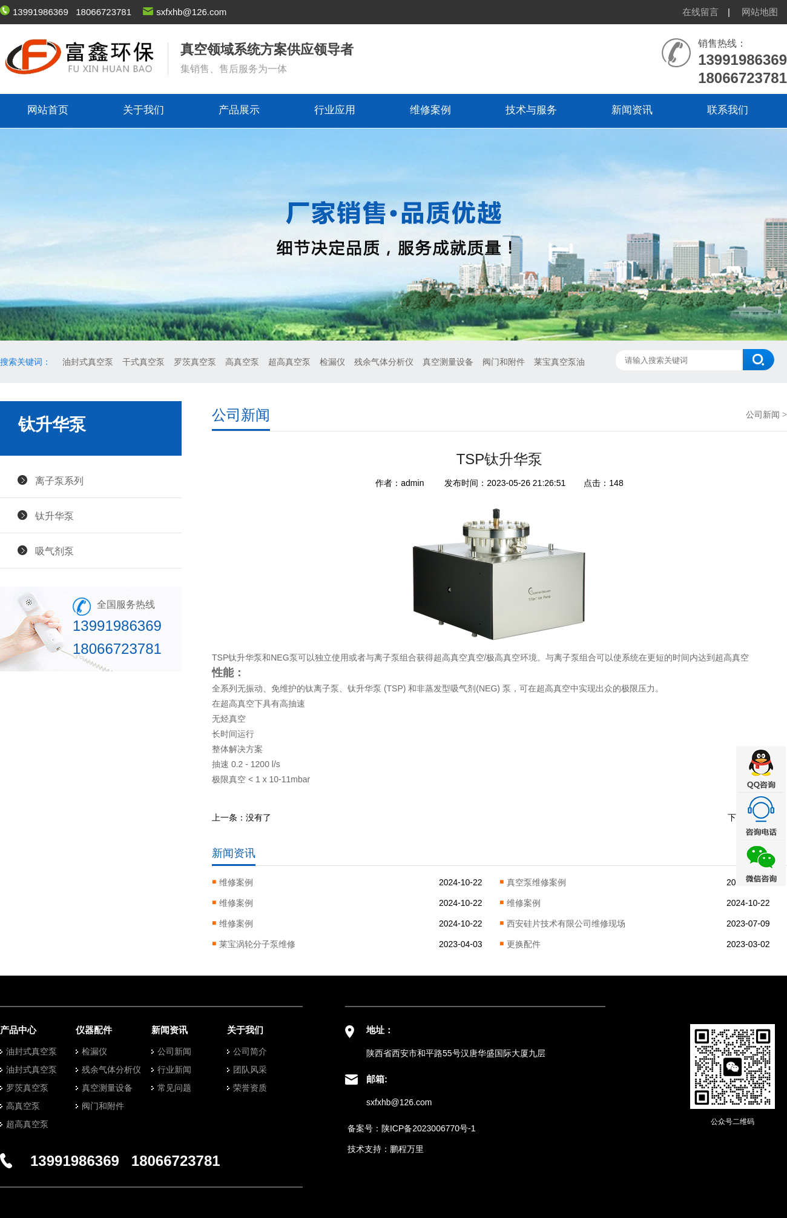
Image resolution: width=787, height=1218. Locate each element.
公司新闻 (763, 414)
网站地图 (760, 12)
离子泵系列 (59, 480)
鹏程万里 (407, 1149)
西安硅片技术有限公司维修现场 (566, 923)
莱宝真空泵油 (559, 362)
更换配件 (524, 944)
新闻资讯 (632, 110)
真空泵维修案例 (536, 882)
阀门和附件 (503, 362)
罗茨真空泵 (195, 362)
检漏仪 (332, 362)
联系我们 (727, 110)
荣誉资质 (250, 1087)
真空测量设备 (448, 362)
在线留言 (700, 12)
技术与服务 (531, 110)
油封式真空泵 (87, 362)
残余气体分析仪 (383, 362)
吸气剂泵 (54, 550)
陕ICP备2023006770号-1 (428, 1128)
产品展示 (239, 110)
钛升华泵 (54, 515)
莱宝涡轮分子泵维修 (257, 944)
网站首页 (47, 110)
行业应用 (334, 110)
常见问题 (174, 1087)
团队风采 (250, 1069)
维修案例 (430, 110)
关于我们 (143, 110)
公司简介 (250, 1051)
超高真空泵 (289, 362)
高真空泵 (242, 362)
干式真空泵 (143, 362)
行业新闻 (174, 1069)
